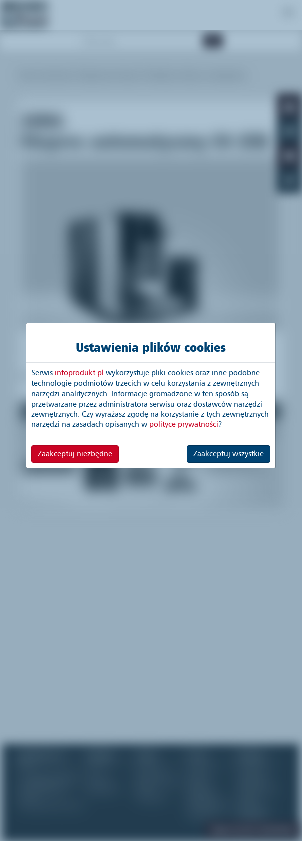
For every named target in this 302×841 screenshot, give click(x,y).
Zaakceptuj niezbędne (75, 453)
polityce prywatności (184, 424)
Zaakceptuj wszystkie (229, 453)
